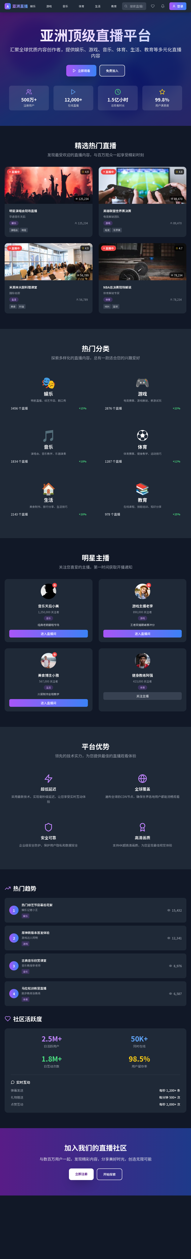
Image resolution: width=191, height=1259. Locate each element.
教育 (114, 6)
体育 (81, 6)
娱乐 (33, 6)
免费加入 (112, 70)
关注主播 (142, 696)
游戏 (49, 6)
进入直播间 (48, 633)
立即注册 (81, 1174)
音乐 (65, 6)
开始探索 (109, 1174)
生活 (97, 6)
